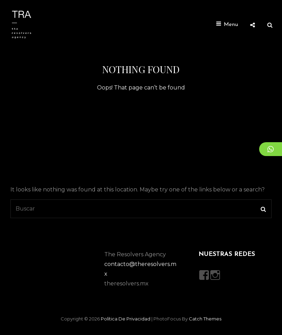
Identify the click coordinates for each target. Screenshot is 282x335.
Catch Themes (205, 318)
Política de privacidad (125, 318)
